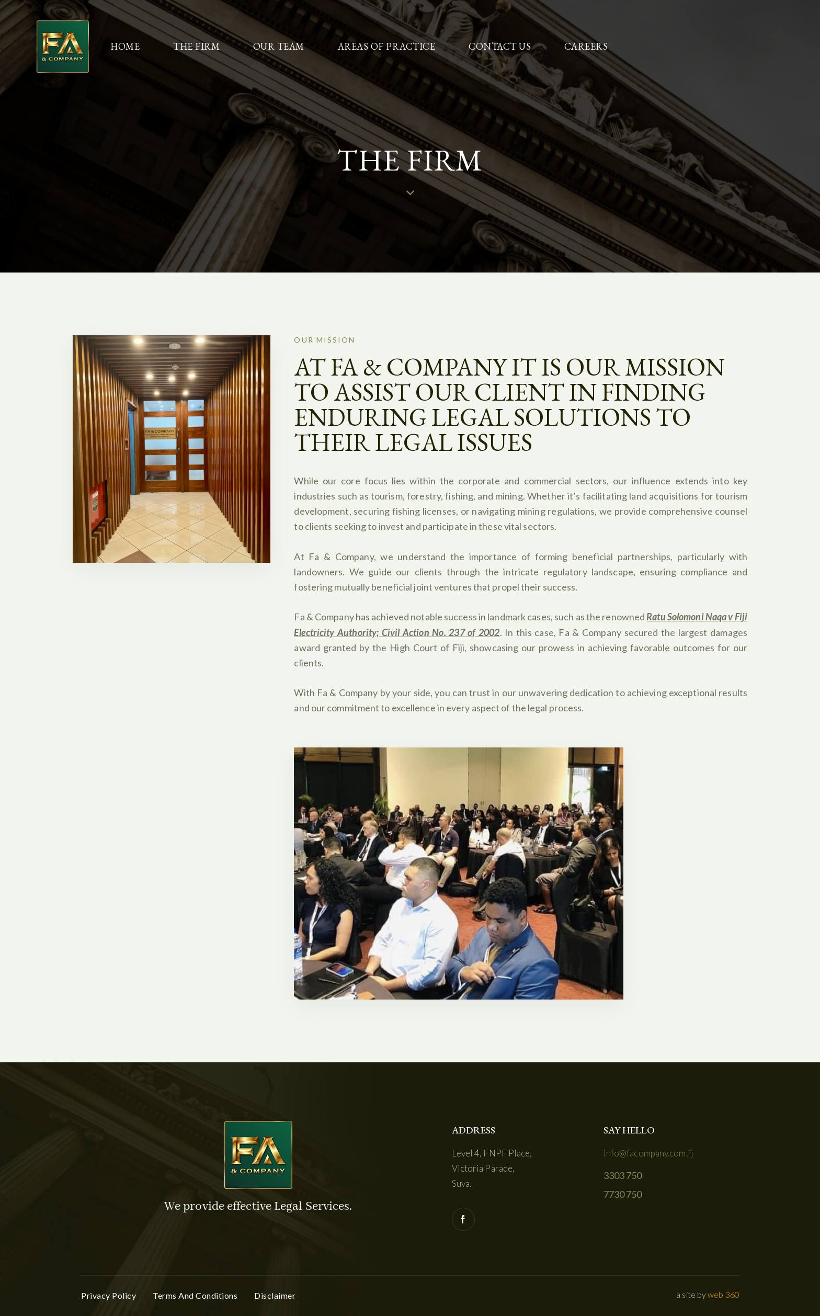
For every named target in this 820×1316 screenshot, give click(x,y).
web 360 (723, 1294)
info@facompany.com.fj (648, 1153)
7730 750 (622, 1194)
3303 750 (622, 1175)
